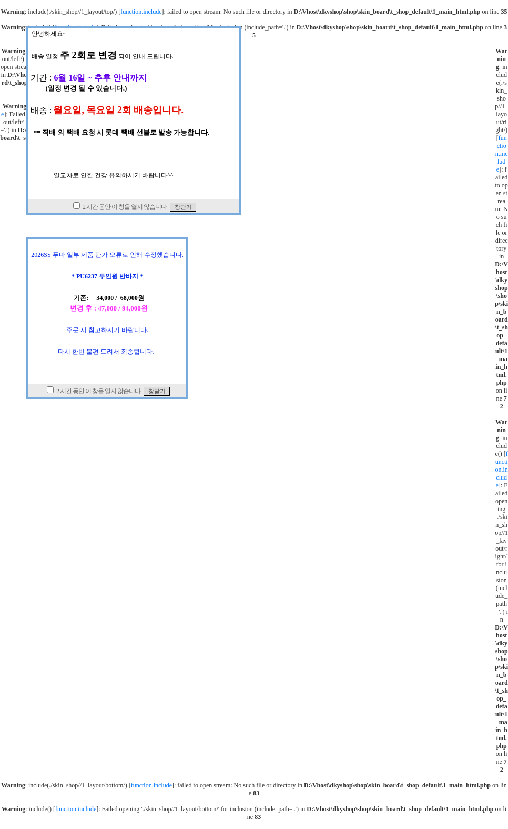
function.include (140, 11)
